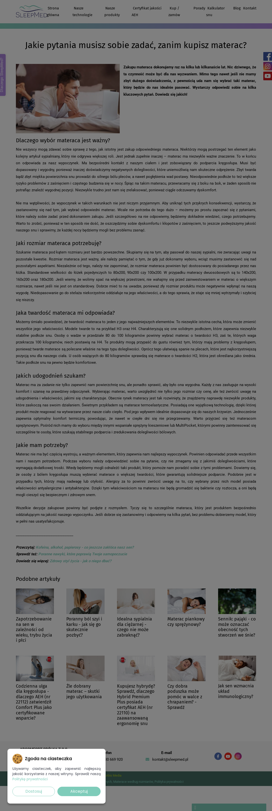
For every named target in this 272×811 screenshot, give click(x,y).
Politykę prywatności (30, 779)
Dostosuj (33, 791)
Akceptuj (79, 791)
